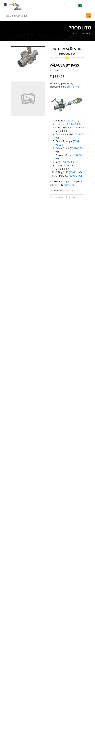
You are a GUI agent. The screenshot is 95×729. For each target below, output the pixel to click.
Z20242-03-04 (69, 162)
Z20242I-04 (74, 124)
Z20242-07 (72, 120)
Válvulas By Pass (71, 190)
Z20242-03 (69, 185)
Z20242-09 (75, 175)
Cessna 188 (73, 86)
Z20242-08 (75, 172)
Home (76, 33)
